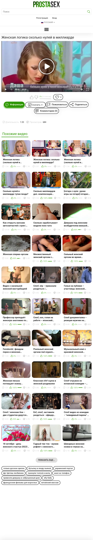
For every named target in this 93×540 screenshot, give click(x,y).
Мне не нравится (36, 97)
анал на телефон (61, 473)
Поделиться (81, 104)
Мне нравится (32, 97)
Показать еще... (46, 460)
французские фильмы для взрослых (20, 483)
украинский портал (64, 468)
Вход (54, 18)
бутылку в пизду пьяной (40, 468)
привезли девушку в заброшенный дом (21, 478)
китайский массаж (50, 483)
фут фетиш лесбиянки (13, 473)
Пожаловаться (59, 104)
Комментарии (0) (48, 111)
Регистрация (42, 18)
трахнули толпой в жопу (39, 473)
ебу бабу (48, 478)
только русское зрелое (13, 468)
